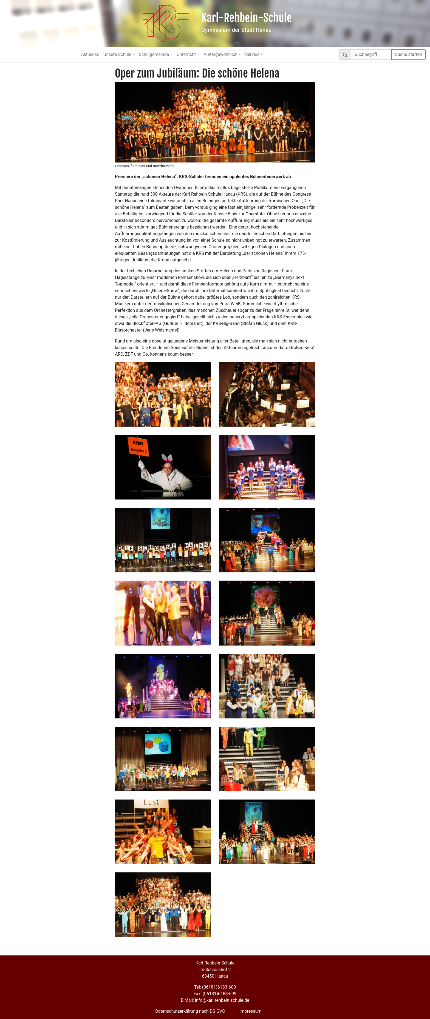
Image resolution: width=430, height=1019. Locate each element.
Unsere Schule (117, 54)
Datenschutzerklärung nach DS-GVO (190, 1011)
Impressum (250, 1011)
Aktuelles (90, 54)
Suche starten (408, 54)
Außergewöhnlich (220, 54)
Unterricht (186, 54)
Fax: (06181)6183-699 (215, 993)
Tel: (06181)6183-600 (215, 987)
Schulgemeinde (154, 54)
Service (252, 54)
